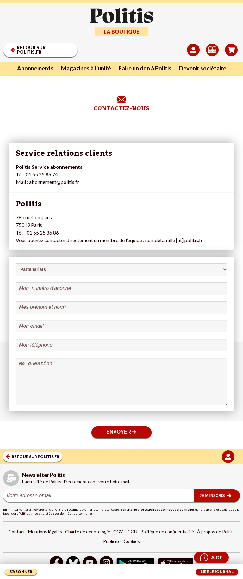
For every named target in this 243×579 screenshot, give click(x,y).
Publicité (112, 541)
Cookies (132, 541)
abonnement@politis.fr (54, 182)
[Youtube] (90, 563)
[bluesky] (73, 563)
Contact (17, 531)
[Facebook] (56, 563)
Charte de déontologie (87, 531)
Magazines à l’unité (86, 68)
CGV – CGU (125, 531)
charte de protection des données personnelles (159, 509)
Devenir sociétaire (202, 68)
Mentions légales (45, 531)
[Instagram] (106, 563)
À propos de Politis (215, 531)
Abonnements (35, 68)
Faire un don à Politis (145, 68)
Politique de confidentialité (167, 531)
